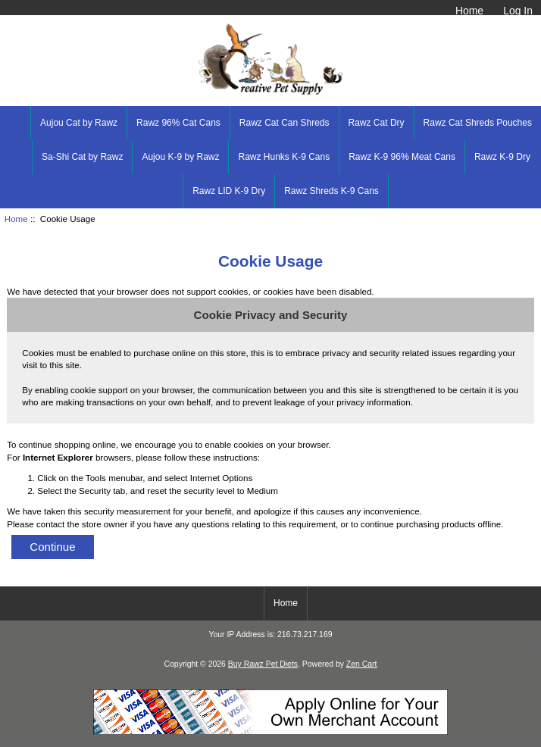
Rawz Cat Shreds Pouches (478, 122)
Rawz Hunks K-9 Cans (284, 157)
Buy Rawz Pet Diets (263, 664)
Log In (518, 11)
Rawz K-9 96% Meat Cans (402, 157)
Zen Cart (361, 664)
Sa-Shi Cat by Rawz (82, 157)
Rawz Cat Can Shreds (284, 122)
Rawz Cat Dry (377, 122)
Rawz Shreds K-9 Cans (331, 191)
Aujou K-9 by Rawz (180, 157)
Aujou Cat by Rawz (78, 122)
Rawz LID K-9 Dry (228, 191)
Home (469, 11)
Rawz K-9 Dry (502, 157)
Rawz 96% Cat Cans (178, 122)
